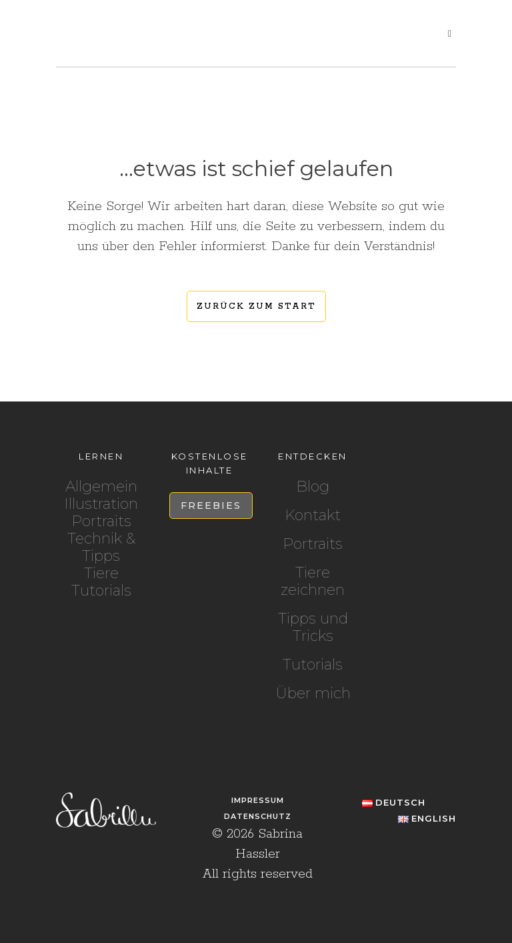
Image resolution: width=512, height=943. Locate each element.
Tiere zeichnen (313, 581)
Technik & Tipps (101, 547)
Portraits (101, 521)
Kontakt (313, 515)
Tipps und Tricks (313, 627)
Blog (312, 487)
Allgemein (101, 487)
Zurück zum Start (256, 306)
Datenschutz (257, 816)
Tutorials (101, 591)
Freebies (211, 506)
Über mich (313, 693)
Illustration (101, 504)
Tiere (101, 573)
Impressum (257, 800)
